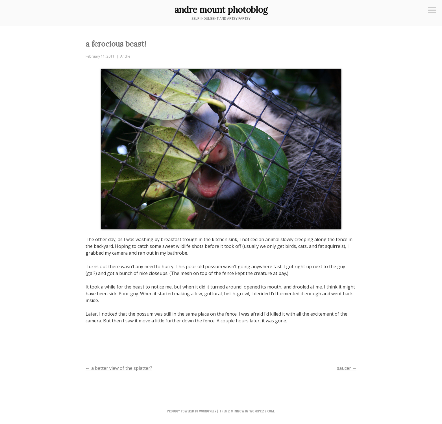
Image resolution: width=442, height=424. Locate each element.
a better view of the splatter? (119, 368)
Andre (125, 56)
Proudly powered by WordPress (191, 411)
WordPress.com (261, 411)
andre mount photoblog (221, 9)
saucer (347, 368)
